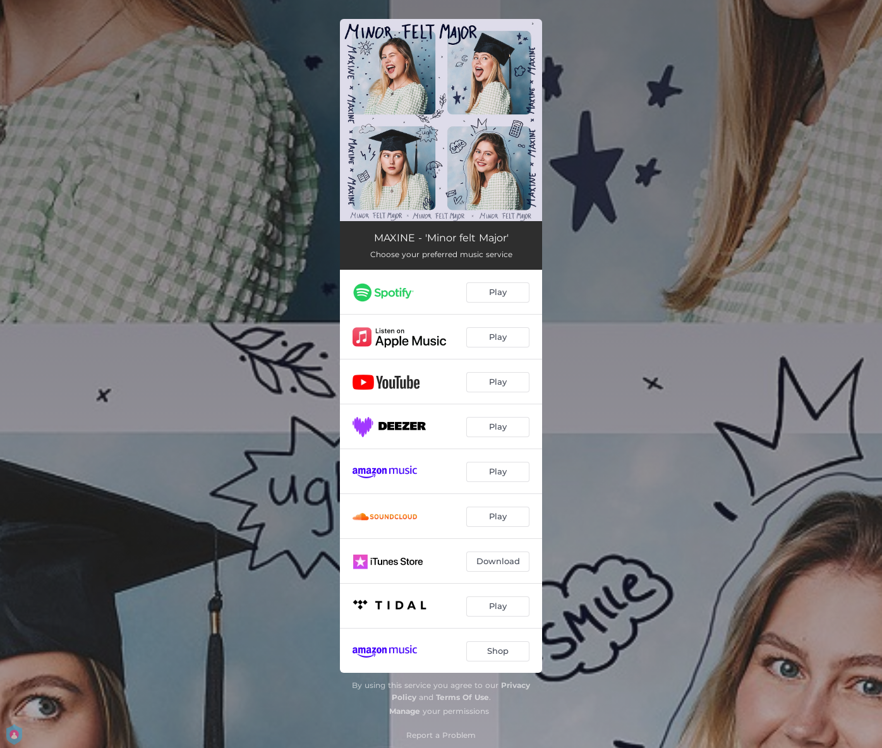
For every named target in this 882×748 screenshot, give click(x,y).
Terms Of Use (462, 697)
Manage (404, 711)
